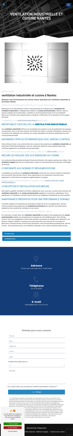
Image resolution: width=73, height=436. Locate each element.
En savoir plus (9, 234)
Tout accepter (12, 424)
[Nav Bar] (68, 5)
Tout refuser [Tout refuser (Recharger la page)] (12, 427)
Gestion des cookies (57, 432)
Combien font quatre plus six (17, 355)
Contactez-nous (10, 239)
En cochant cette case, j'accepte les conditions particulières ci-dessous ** (33, 380)
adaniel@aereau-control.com (36, 298)
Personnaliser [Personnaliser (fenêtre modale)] (12, 431)
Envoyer (38, 385)
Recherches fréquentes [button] (36, 428)
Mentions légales (42, 432)
